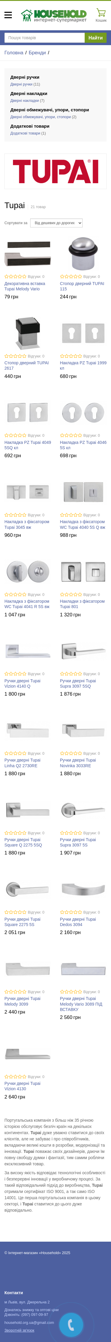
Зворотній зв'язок (19, 1330)
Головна (13, 53)
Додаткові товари (25, 133)
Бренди (37, 53)
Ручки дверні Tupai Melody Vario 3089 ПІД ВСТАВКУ (81, 1004)
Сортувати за (15, 223)
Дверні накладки (24, 101)
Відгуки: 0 (36, 277)
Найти (96, 37)
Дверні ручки (21, 84)
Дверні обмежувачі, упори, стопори (40, 117)
